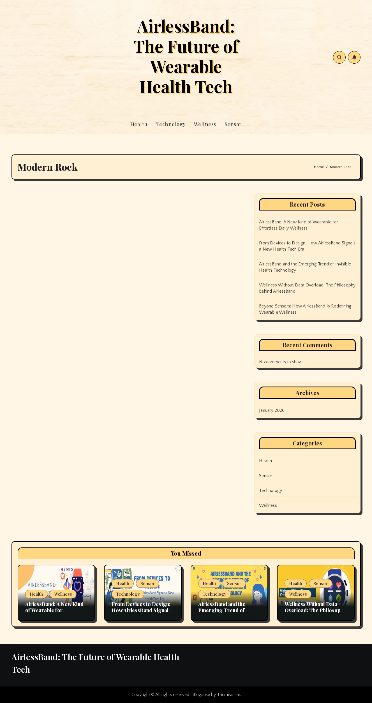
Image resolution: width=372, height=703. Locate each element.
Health (139, 124)
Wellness (205, 124)
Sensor (233, 124)
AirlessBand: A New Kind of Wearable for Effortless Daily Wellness (54, 610)
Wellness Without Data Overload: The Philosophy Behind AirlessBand (315, 610)
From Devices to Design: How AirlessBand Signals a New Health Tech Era (141, 610)
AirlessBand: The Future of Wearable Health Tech (186, 55)
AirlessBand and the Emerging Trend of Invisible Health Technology (221, 613)
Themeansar (228, 694)
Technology (171, 124)
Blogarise (201, 694)
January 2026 (272, 410)
